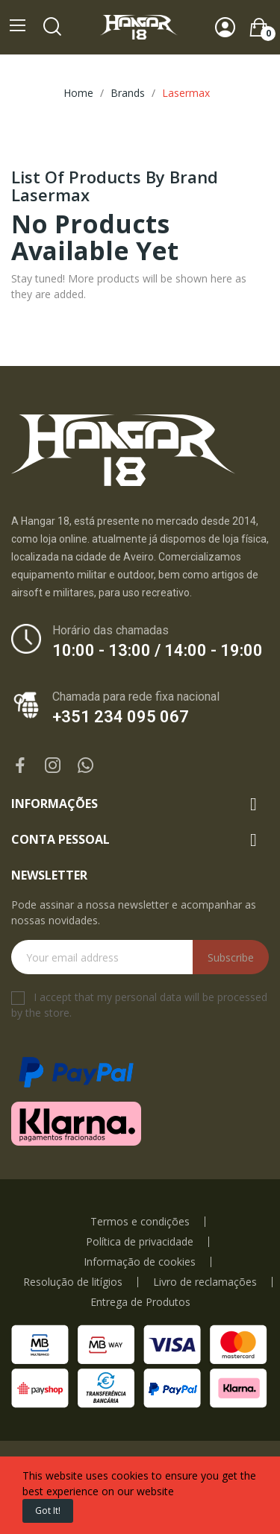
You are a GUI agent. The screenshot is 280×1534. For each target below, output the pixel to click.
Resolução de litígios (72, 1282)
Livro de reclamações (205, 1282)
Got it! (47, 1510)
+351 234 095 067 (120, 716)
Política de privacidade (139, 1242)
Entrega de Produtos (140, 1302)
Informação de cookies (140, 1262)
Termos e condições (140, 1221)
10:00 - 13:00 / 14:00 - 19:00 (157, 650)
